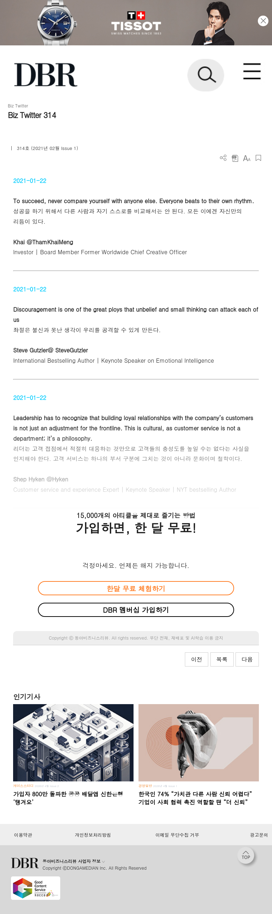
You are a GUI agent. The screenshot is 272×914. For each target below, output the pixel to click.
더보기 (223, 158)
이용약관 (23, 835)
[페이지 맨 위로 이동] (248, 857)
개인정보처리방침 (93, 835)
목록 (222, 659)
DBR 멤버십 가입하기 (136, 609)
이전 (196, 659)
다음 (247, 659)
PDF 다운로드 (235, 158)
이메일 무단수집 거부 (177, 835)
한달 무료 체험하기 (136, 588)
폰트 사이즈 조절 (247, 158)
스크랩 (258, 158)
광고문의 (259, 835)
